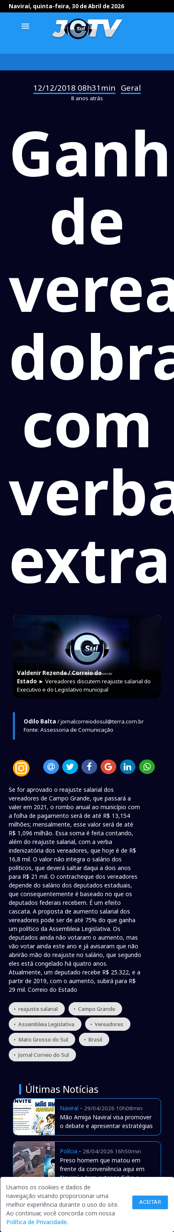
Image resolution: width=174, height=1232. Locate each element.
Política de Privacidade (36, 1222)
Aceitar (150, 1202)
